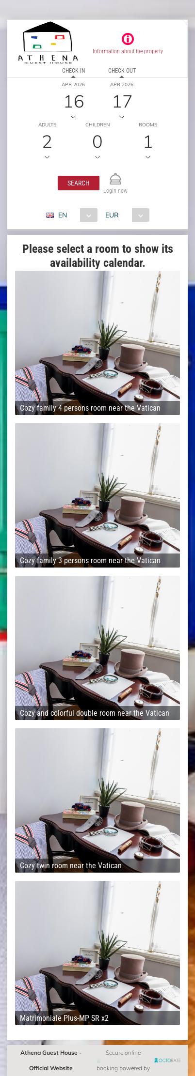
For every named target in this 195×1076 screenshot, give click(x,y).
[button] (78, 183)
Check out (122, 71)
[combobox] (75, 215)
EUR (112, 215)
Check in (73, 71)
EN (62, 215)
